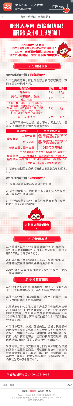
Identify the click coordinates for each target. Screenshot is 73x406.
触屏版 (33, 391)
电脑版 (41, 391)
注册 (12, 385)
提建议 (25, 391)
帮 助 (48, 391)
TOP (70, 385)
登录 (5, 385)
